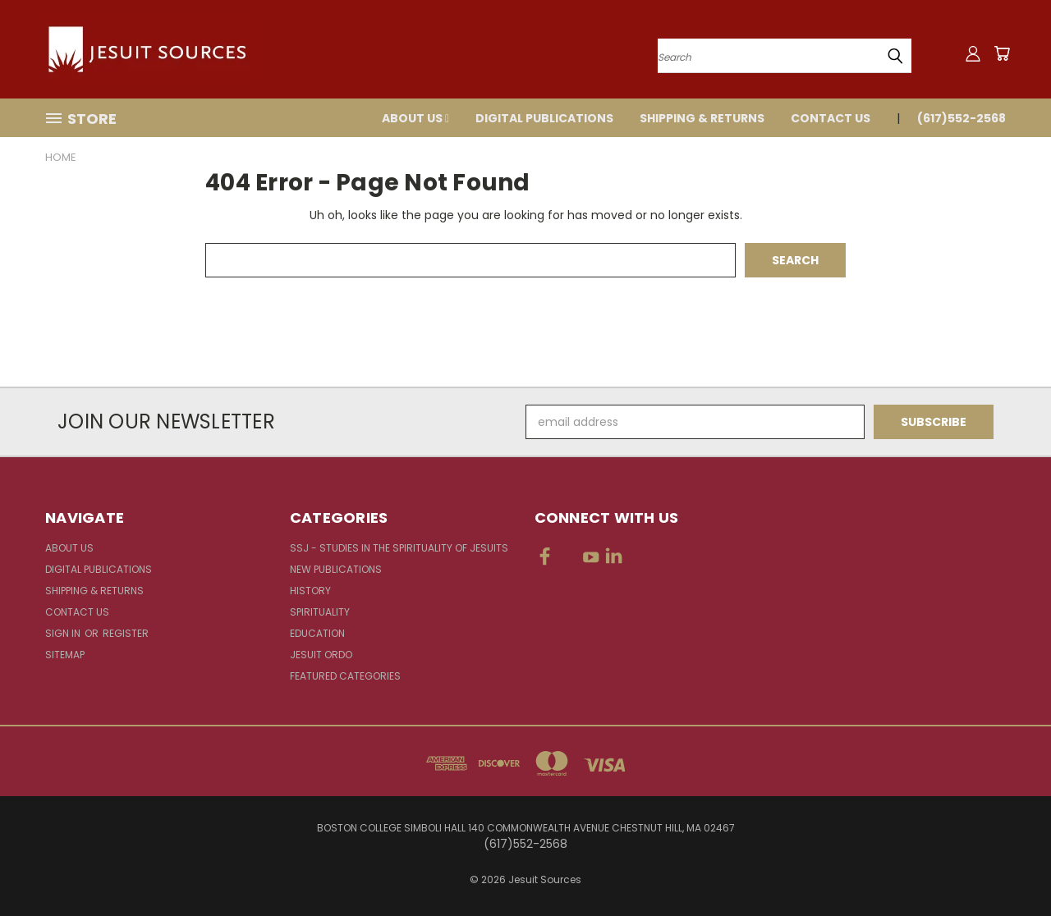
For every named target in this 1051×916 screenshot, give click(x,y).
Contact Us (830, 118)
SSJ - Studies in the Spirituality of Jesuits (399, 548)
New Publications (336, 569)
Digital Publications (544, 118)
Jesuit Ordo (321, 655)
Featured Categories (345, 676)
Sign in (64, 633)
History (310, 591)
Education (317, 633)
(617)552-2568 (961, 118)
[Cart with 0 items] (1002, 53)
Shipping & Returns (702, 118)
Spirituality (320, 612)
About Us (415, 118)
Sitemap (65, 655)
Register (126, 633)
